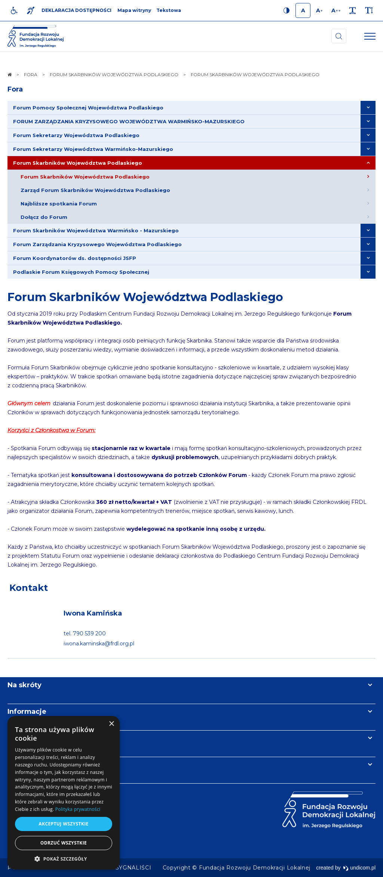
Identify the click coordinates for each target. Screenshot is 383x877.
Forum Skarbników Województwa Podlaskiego (145, 297)
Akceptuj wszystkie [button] (63, 824)
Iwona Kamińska (93, 613)
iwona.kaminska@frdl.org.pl (99, 643)
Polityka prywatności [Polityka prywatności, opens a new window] (77, 809)
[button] (63, 858)
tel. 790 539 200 (85, 633)
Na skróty (24, 685)
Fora (15, 89)
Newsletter (27, 738)
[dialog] (63, 793)
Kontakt (28, 587)
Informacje (26, 711)
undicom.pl (359, 868)
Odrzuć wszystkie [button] (63, 843)
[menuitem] (191, 108)
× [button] (111, 724)
